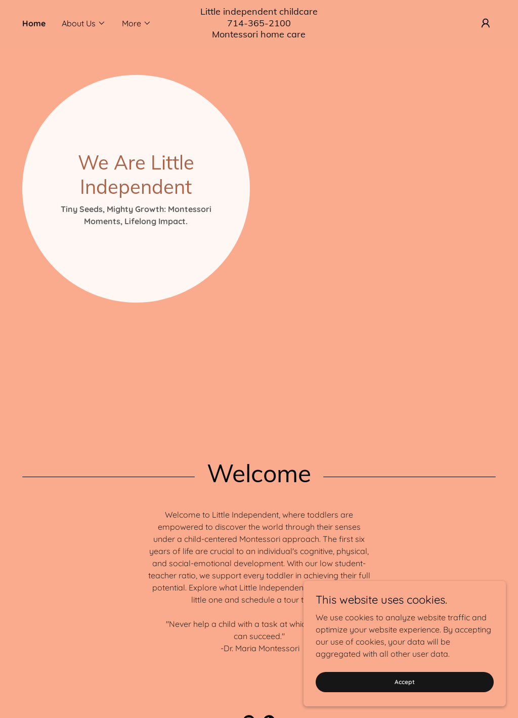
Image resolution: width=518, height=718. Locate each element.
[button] (84, 23)
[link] (259, 34)
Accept (405, 682)
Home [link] (34, 23)
